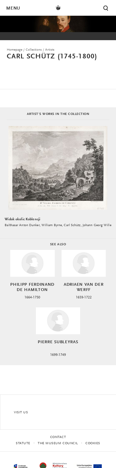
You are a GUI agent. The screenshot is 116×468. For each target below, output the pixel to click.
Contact (58, 437)
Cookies (92, 443)
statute (23, 443)
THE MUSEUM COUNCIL (58, 443)
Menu (13, 8)
